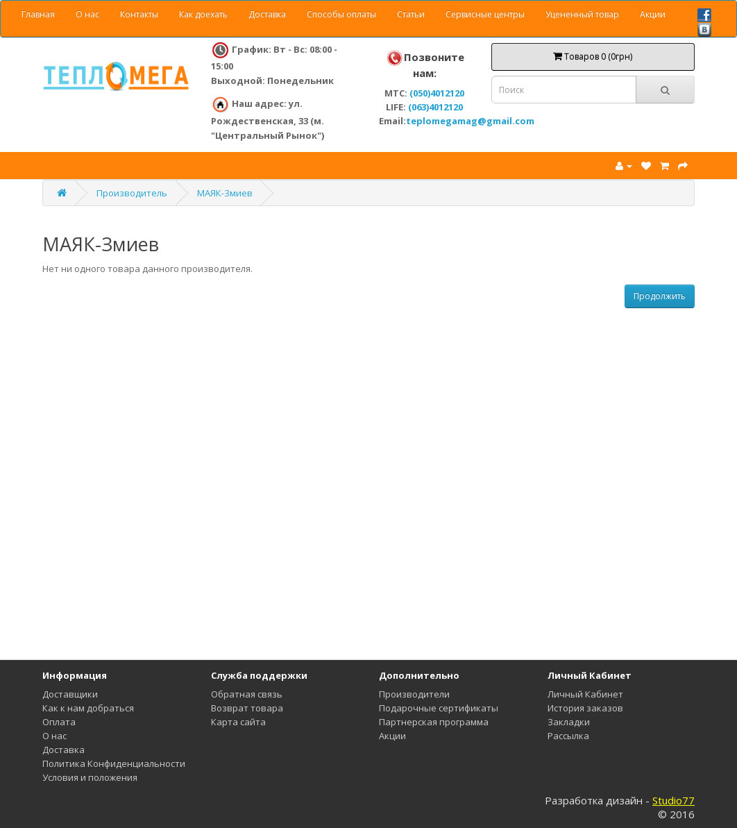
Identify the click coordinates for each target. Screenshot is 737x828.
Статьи (411, 14)
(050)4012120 (436, 93)
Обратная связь (246, 694)
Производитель (131, 193)
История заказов (585, 708)
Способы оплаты (341, 14)
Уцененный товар (582, 14)
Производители (414, 694)
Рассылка (568, 735)
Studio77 (673, 800)
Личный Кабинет (585, 694)
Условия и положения (89, 777)
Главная (38, 14)
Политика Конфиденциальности (113, 763)
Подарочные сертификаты (438, 708)
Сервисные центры (485, 14)
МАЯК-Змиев (225, 193)
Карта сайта (238, 722)
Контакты (139, 14)
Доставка (267, 14)
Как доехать (203, 14)
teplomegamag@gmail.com (470, 121)
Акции (653, 14)
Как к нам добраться (88, 708)
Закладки (569, 722)
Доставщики (70, 694)
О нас (87, 14)
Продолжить (660, 296)
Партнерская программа (434, 722)
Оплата (59, 722)
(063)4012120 (435, 107)
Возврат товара (247, 708)
